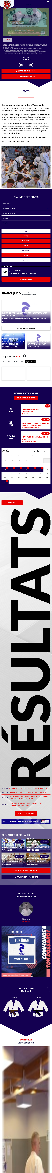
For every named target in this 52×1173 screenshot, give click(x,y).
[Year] (33, 451)
